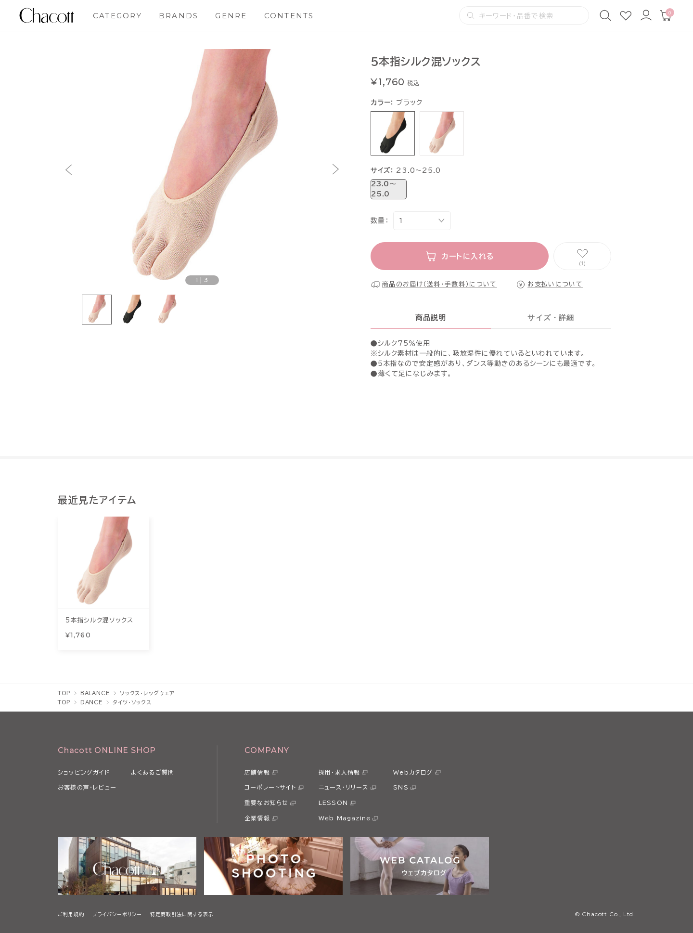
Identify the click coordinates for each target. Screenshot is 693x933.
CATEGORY (117, 15)
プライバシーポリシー (117, 914)
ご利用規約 (71, 914)
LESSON (333, 802)
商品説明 (431, 317)
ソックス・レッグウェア (147, 693)
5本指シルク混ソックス (99, 620)
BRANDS (179, 15)
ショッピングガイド (84, 772)
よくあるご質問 (152, 772)
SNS (401, 787)
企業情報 (257, 818)
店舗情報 (257, 772)
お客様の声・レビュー (87, 787)
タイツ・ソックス (132, 702)
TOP (64, 693)
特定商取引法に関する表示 (182, 914)
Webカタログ (413, 772)
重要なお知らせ (266, 802)
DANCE (91, 702)
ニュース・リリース (344, 787)
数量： (379, 220)
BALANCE (95, 693)
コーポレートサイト (270, 787)
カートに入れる (468, 256)
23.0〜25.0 (384, 189)
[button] (68, 169)
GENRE (231, 15)
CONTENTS (289, 15)
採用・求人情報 (339, 772)
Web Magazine (345, 818)
